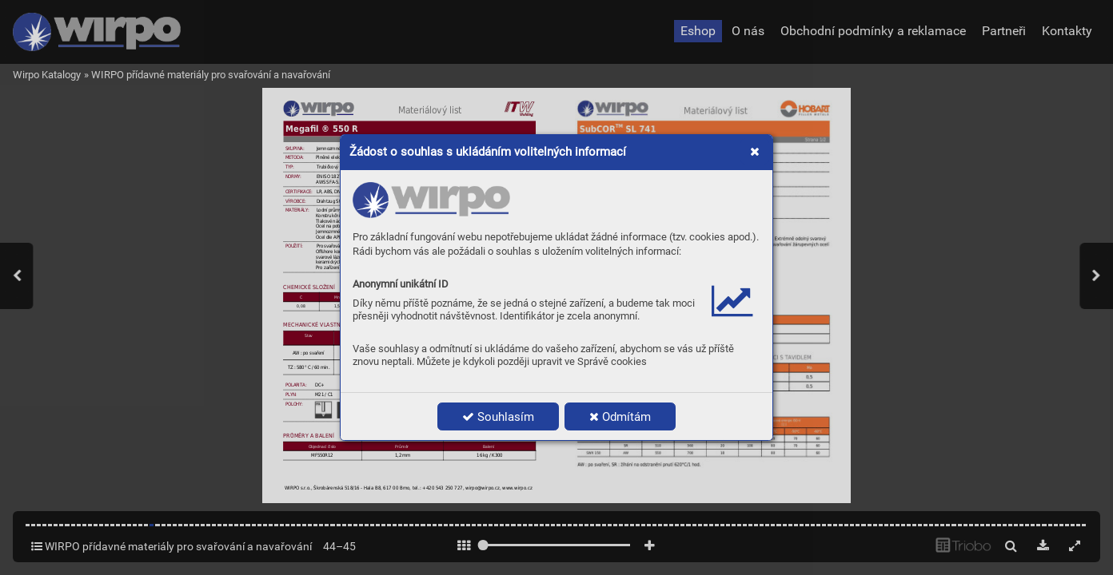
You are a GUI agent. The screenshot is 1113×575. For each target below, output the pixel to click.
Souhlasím (498, 417)
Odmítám (620, 417)
